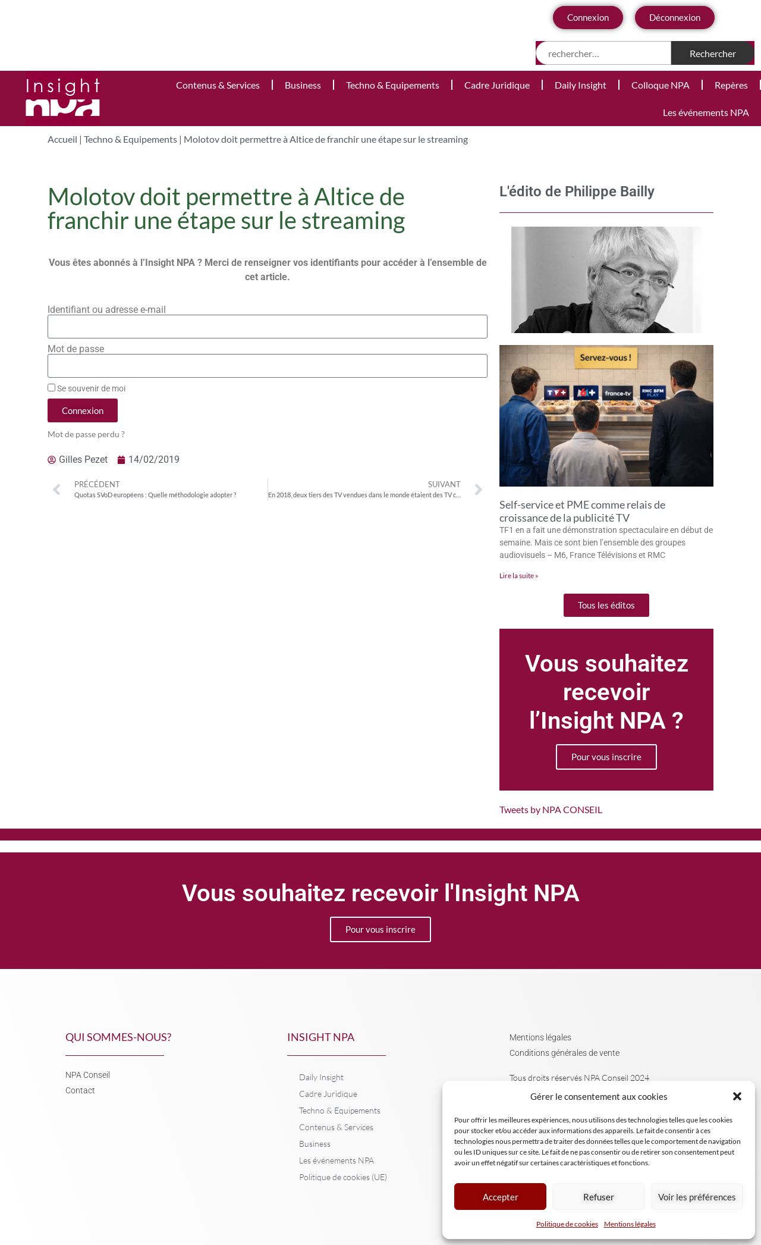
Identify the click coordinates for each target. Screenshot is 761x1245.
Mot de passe (76, 349)
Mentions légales (630, 1223)
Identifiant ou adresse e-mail (107, 310)
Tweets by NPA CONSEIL (550, 809)
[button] (737, 1096)
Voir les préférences (697, 1196)
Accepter (500, 1196)
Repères (731, 84)
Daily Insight (580, 84)
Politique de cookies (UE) (343, 1177)
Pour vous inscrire (606, 756)
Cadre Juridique (497, 84)
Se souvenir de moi (86, 388)
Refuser (598, 1196)
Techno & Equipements (392, 84)
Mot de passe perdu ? (86, 434)
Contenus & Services (218, 84)
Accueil (62, 139)
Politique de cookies (567, 1223)
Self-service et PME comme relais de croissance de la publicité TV (582, 511)
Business (303, 84)
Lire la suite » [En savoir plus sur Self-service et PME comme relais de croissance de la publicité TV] (519, 575)
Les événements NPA (706, 112)
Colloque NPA (660, 84)
